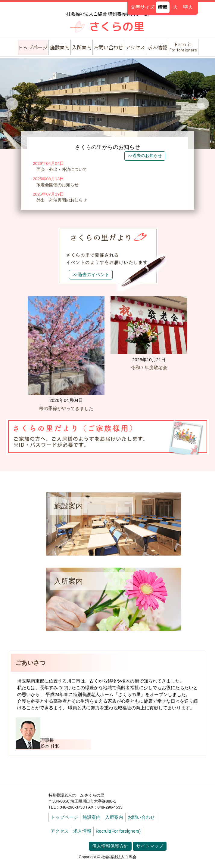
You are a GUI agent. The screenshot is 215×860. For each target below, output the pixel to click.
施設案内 (59, 47)
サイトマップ (149, 846)
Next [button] (203, 104)
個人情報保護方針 (110, 846)
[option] (107, 103)
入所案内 (81, 47)
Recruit (183, 46)
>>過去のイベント (90, 274)
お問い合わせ (108, 47)
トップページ (32, 47)
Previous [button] (12, 104)
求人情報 (157, 47)
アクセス (135, 47)
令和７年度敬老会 (149, 367)
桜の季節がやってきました (66, 408)
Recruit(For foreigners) (118, 831)
